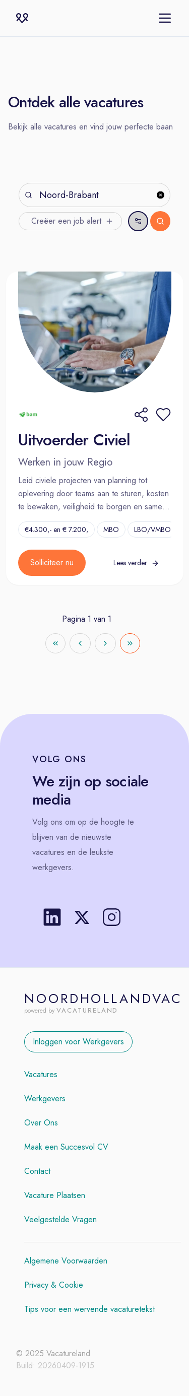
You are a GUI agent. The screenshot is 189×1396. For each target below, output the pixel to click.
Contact (37, 1171)
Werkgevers (45, 1098)
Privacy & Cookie (53, 1285)
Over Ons (41, 1122)
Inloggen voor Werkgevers (78, 1041)
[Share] (141, 415)
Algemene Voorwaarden (65, 1261)
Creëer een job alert (72, 221)
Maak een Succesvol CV (66, 1147)
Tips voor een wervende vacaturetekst (89, 1309)
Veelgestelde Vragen (60, 1219)
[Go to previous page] (80, 643)
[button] (163, 415)
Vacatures (40, 1074)
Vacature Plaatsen (54, 1195)
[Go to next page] (105, 643)
